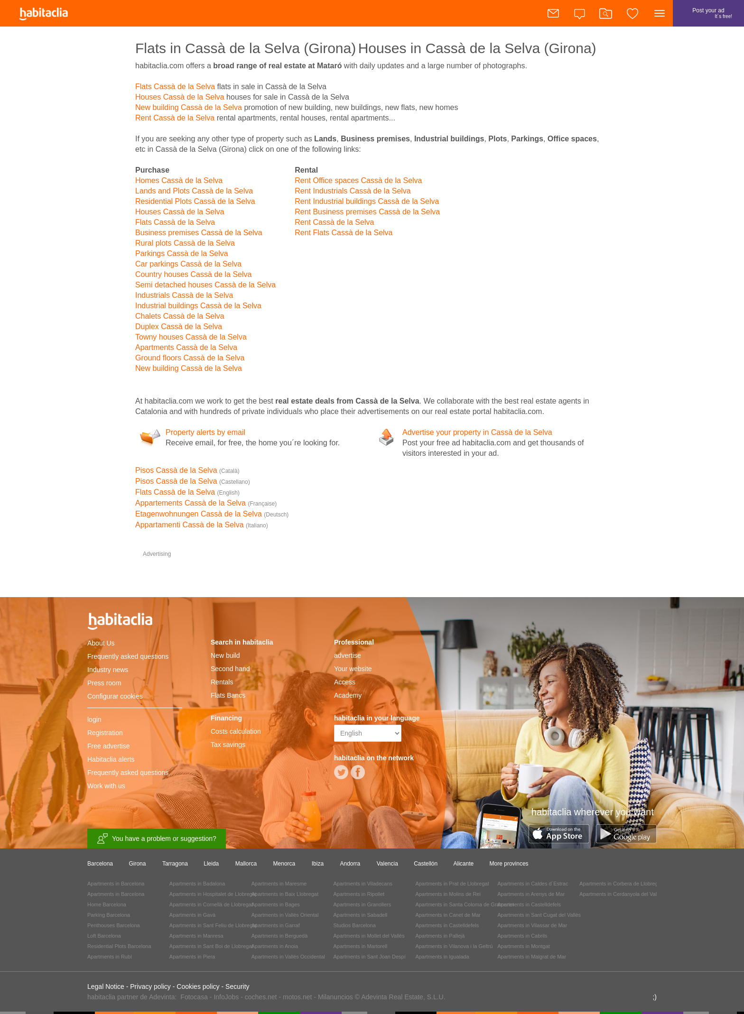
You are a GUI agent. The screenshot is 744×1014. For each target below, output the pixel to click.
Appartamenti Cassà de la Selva (201, 525)
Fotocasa (194, 997)
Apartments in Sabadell (361, 915)
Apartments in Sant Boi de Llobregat (211, 946)
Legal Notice (105, 986)
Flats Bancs (228, 695)
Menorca (284, 863)
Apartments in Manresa (196, 936)
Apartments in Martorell (361, 946)
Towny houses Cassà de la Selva (191, 337)
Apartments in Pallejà (440, 936)
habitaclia (134, 622)
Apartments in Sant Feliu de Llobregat (213, 925)
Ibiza (318, 863)
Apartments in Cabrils (522, 936)
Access (344, 682)
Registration (105, 733)
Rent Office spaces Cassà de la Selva (358, 180)
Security (237, 986)
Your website (353, 669)
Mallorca (246, 863)
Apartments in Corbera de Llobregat (620, 883)
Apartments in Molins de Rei (448, 894)
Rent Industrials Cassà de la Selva (353, 191)
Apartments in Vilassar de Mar (532, 925)
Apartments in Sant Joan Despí (370, 956)
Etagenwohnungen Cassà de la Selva (211, 514)
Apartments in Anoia (274, 946)
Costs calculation (236, 731)
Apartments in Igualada (442, 956)
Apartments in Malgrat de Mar (531, 956)
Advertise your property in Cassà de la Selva (477, 432)
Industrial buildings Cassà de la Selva (198, 306)
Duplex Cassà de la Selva (178, 327)
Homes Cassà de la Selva (179, 180)
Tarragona (175, 863)
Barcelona (100, 863)
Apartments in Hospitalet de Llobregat (213, 894)
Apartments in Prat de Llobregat (452, 883)
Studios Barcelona (355, 925)
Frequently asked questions (127, 656)
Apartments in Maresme (279, 883)
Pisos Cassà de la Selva (187, 470)
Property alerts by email (205, 432)
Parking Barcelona (108, 915)
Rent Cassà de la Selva (174, 118)
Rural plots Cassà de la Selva (185, 243)
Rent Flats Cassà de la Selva (343, 233)
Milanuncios (335, 997)
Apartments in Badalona (197, 883)
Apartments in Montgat (523, 946)
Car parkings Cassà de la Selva (188, 264)
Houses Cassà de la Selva (179, 97)
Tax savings (228, 744)
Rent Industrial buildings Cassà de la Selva (367, 201)
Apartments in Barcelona (115, 883)
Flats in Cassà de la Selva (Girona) (245, 48)
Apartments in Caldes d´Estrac (532, 883)
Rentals (222, 682)
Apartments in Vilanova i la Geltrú (454, 946)
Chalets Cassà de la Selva (179, 316)
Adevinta (162, 997)
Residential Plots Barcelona (119, 946)
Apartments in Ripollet (359, 894)
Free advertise (108, 746)
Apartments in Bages (275, 904)
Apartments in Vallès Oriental (285, 915)
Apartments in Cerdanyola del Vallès (621, 894)
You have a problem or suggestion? (156, 839)
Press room (104, 683)
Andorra (350, 863)
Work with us (106, 786)
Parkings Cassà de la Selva (181, 253)
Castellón (425, 863)
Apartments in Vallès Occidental (288, 956)
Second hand (230, 669)
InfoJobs (226, 997)
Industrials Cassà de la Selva (184, 295)
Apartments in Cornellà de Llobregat (211, 904)
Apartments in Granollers (362, 904)
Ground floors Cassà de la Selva (189, 358)
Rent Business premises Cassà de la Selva (367, 212)
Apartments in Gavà (192, 915)
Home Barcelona (106, 904)
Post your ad (708, 16)
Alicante (464, 863)
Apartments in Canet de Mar (448, 915)
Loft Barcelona (104, 936)
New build (225, 655)
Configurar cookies (115, 696)
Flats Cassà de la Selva (175, 87)
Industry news (107, 669)
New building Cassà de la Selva (188, 107)
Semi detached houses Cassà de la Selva (205, 285)
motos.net (297, 997)
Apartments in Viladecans (363, 883)
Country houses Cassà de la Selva (193, 274)
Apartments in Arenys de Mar (531, 894)
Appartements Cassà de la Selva (206, 503)
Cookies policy (198, 986)
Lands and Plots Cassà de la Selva (194, 191)
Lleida (211, 863)
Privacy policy (150, 986)
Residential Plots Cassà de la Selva (195, 201)
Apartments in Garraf (275, 925)
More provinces (509, 863)
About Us (101, 643)
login (94, 719)
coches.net (261, 997)
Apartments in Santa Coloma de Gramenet (464, 904)
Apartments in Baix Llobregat (284, 894)
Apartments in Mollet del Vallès (369, 936)
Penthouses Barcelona (113, 925)
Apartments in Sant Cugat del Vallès (539, 915)
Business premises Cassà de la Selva (198, 233)
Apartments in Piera (192, 956)
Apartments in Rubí (109, 956)
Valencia (387, 863)
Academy (348, 695)
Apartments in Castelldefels (447, 925)
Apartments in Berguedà (279, 936)
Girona (137, 863)
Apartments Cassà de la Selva (186, 347)
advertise (347, 655)
